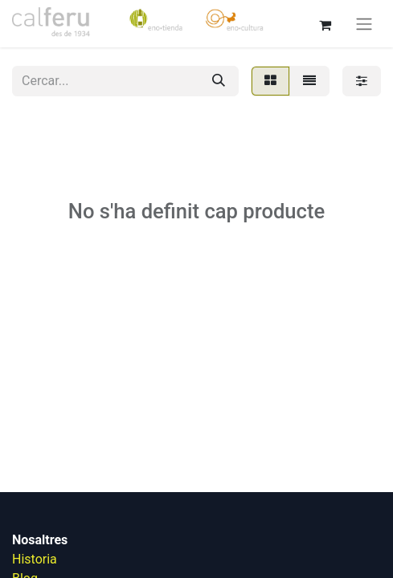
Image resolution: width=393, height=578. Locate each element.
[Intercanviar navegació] (364, 23)
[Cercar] (219, 81)
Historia (34, 559)
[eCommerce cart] (325, 23)
